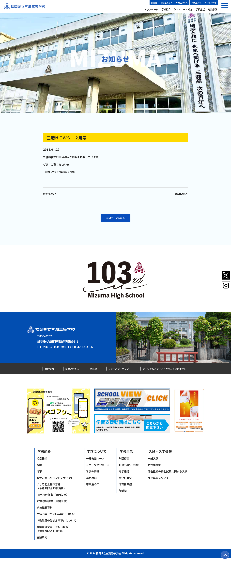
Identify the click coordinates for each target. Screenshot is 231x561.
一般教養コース (95, 462)
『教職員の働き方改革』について (56, 524)
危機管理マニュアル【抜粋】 (54, 532)
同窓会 (154, 2)
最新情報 (50, 372)
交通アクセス (70, 372)
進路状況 (212, 9)
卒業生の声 (92, 487)
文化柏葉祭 (125, 481)
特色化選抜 (154, 468)
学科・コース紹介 (183, 9)
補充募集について (158, 481)
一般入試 (153, 462)
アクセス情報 (210, 2)
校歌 (39, 468)
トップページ (151, 9)
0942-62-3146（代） (56, 350)
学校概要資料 (44, 511)
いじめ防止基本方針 (51, 489)
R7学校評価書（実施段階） (53, 504)
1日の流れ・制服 (129, 468)
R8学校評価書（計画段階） (53, 498)
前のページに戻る (115, 221)
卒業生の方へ (182, 2)
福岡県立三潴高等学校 (30, 6)
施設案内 (42, 540)
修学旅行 (124, 475)
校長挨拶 (42, 462)
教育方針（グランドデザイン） (55, 481)
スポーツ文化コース (98, 468)
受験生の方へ (166, 2)
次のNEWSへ (180, 193)
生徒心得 (57, 517)
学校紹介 (166, 9)
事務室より (196, 2)
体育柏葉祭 (125, 487)
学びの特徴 (92, 475)
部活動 (123, 494)
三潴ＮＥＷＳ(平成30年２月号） (62, 172)
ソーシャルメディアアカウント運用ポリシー (162, 372)
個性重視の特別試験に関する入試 (167, 475)
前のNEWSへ (50, 193)
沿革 (39, 475)
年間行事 (124, 462)
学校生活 (200, 9)
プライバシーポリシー (115, 372)
